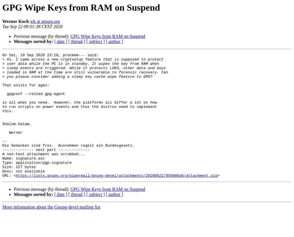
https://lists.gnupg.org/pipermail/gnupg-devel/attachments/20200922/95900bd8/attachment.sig (116, 200)
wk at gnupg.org (45, 21)
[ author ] (114, 41)
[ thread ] (76, 41)
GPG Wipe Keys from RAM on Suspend (107, 36)
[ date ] (60, 41)
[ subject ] (95, 41)
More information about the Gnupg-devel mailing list (51, 232)
